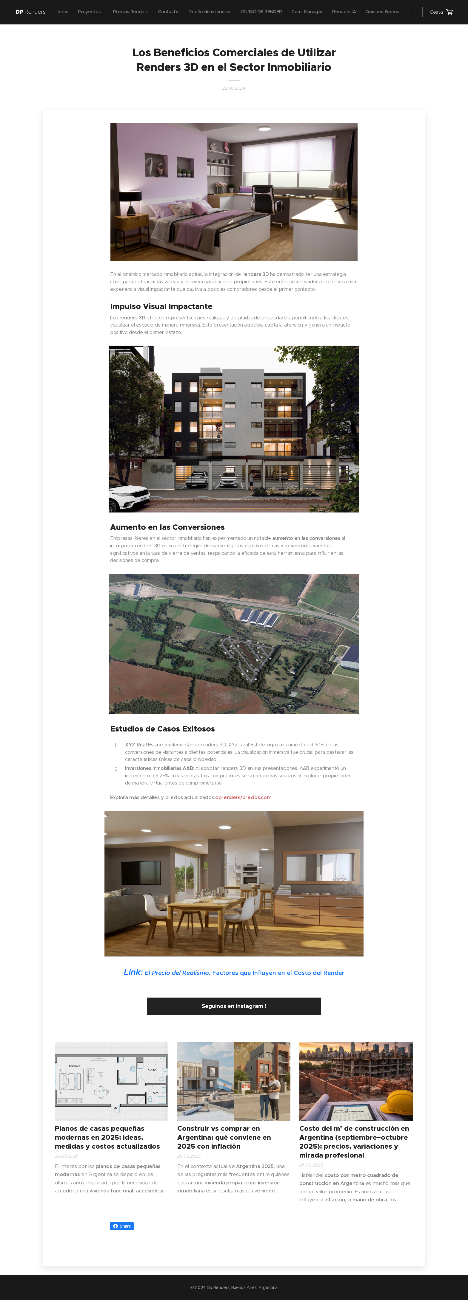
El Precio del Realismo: (167, 973)
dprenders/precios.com (243, 797)
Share (122, 1226)
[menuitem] (312, 12)
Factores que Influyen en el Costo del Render (277, 973)
